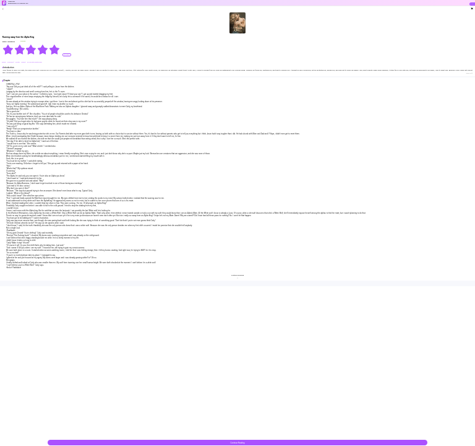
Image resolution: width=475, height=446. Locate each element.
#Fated (17, 62)
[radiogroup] (31, 49)
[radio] (8, 49)
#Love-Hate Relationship (34, 62)
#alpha (4, 62)
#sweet (23, 62)
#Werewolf (10, 62)
